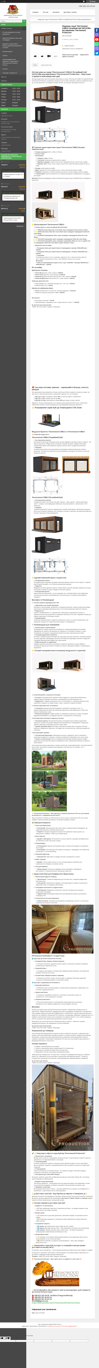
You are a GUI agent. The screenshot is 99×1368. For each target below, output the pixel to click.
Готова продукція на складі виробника (11, 33)
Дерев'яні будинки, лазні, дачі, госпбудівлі (12, 39)
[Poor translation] (7, 1338)
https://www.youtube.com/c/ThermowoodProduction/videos (56, 1303)
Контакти (56, 12)
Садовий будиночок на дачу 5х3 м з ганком (13, 175)
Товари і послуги (6, 28)
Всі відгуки (20, 226)
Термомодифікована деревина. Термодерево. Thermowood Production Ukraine (11, 62)
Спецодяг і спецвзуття (10, 73)
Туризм (5, 55)
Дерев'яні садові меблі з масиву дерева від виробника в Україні (12, 45)
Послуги (5, 69)
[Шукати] (24, 21)
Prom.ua (59, 1324)
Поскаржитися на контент (54, 1326)
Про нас (3, 77)
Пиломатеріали (7, 51)
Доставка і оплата (70, 12)
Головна (35, 12)
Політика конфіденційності (69, 1326)
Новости (4, 81)
